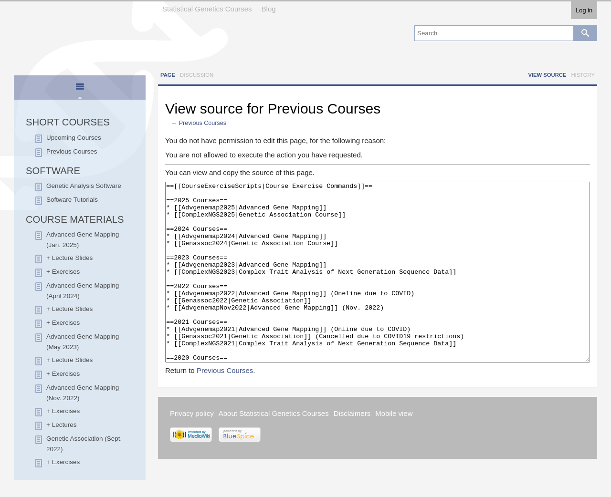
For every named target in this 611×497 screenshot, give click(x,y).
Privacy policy (192, 449)
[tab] (80, 88)
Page (167, 75)
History (583, 75)
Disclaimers (352, 449)
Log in (584, 10)
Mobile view (393, 449)
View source (547, 75)
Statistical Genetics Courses (207, 9)
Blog (269, 9)
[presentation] (79, 90)
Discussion (196, 75)
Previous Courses (202, 123)
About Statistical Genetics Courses (274, 449)
